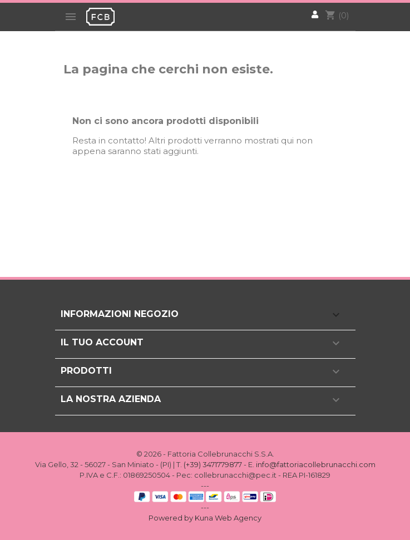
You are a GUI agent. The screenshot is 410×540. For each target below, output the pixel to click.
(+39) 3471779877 (213, 464)
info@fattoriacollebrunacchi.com (316, 464)
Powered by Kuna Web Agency (205, 517)
